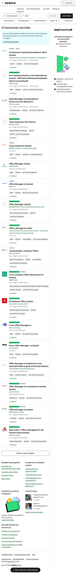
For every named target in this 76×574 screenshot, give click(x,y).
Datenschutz (6, 559)
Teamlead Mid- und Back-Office (23, 251)
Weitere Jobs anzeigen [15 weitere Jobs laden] (25, 453)
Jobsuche (20, 9)
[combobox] (12, 15)
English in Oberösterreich (11, 531)
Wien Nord (13, 398)
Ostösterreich (15, 110)
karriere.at (6, 527)
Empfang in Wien (7, 475)
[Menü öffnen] (2, 3)
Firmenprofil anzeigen (11, 42)
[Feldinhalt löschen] (19, 15)
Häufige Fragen (7, 555)
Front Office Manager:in (20, 325)
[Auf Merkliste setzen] (13, 67)
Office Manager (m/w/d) (20, 204)
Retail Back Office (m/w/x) (21, 301)
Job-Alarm (46, 9)
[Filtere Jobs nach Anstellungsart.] (26, 21)
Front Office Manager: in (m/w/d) (24, 345)
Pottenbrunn (18, 260)
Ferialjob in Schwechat (10, 535)
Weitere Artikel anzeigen (34, 512)
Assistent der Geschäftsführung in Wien (11, 467)
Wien (28, 27)
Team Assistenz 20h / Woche (22, 122)
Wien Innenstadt (16, 441)
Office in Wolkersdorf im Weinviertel (34, 485)
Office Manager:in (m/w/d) (21, 409)
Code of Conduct (32, 559)
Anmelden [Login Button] (68, 3)
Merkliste (56, 9)
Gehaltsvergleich (8, 520)
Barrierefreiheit (18, 559)
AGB (33, 555)
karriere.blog (31, 491)
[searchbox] (12, 15)
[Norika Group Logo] (11, 565)
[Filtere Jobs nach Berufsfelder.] (11, 21)
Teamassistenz (12, 27)
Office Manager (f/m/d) (19, 164)
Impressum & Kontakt (22, 555)
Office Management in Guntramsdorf (33, 479)
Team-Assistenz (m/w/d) (20, 146)
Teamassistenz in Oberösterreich (31, 470)
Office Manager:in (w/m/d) (21, 184)
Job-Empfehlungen (33, 9)
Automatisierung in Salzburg (12, 541)
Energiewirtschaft (8, 538)
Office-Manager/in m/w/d (20, 228)
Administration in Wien (10, 472)
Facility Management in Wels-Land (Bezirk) (12, 546)
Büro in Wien (6, 479)
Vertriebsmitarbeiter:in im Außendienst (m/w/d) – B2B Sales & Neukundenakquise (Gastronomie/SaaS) (28, 78)
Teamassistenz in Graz (33, 475)
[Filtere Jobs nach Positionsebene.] (42, 21)
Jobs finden (66, 16)
